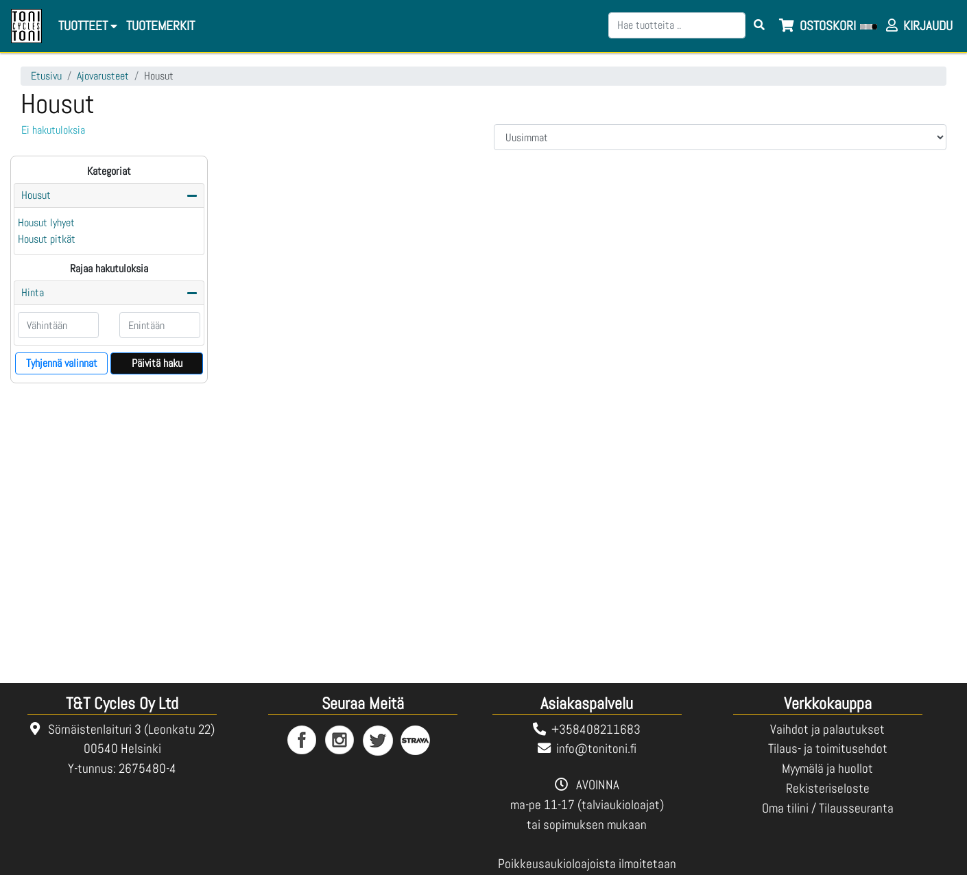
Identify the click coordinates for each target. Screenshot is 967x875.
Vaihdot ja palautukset (827, 729)
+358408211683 (596, 729)
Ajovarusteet (103, 76)
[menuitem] (159, 26)
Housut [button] (36, 195)
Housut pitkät (46, 239)
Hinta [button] (32, 292)
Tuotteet (87, 25)
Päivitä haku (157, 363)
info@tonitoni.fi (596, 748)
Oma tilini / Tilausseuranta (828, 808)
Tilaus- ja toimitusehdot (827, 748)
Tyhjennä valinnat (61, 363)
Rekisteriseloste (828, 788)
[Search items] (759, 25)
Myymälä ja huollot (827, 768)
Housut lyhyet (46, 222)
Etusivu (46, 76)
